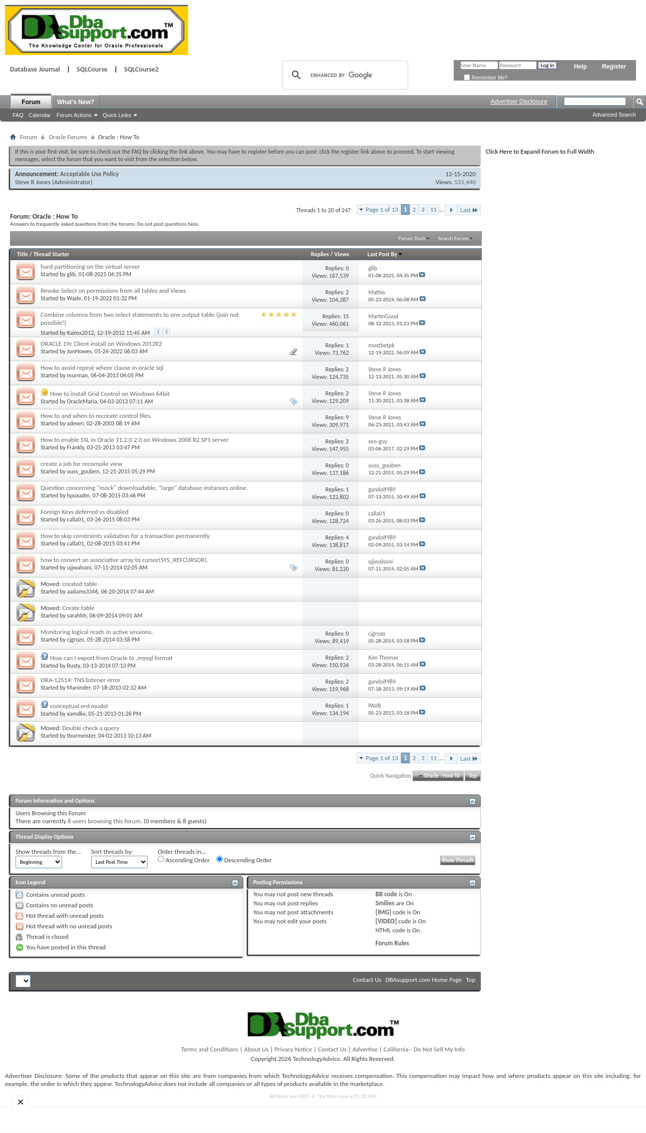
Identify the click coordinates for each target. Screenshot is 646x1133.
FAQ (18, 115)
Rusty (73, 665)
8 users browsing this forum (104, 821)
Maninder (79, 687)
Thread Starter (52, 254)
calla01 (75, 519)
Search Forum (453, 238)
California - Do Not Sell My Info (424, 1049)
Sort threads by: (112, 851)
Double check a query (90, 728)
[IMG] (384, 912)
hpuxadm (78, 495)
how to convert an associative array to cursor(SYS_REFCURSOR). (124, 559)
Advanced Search (614, 115)
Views (341, 254)
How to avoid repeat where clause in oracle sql (102, 367)
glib (71, 274)
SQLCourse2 (141, 69)
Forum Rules (392, 943)
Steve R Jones (33, 182)
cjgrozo (75, 639)
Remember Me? (485, 78)
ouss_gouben (83, 471)
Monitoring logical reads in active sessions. (97, 632)
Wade (74, 298)
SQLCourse (92, 69)
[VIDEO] (386, 921)
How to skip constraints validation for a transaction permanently (125, 535)
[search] (343, 75)
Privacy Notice (293, 1049)
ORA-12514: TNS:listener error (81, 680)
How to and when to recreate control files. (96, 415)
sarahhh (77, 615)
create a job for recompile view (81, 463)
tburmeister (81, 735)
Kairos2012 (80, 332)
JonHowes (79, 351)
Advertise (365, 1049)
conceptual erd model (79, 706)
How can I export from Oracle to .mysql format (111, 658)
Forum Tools (412, 238)
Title (22, 254)
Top (473, 776)
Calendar (40, 115)
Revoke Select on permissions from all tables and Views (113, 290)
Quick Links (117, 115)
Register (614, 66)
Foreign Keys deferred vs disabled (85, 511)
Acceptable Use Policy (89, 174)
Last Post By (385, 254)
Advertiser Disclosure (519, 101)
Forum (31, 102)
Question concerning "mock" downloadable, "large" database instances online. (144, 487)
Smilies (385, 903)
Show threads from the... (48, 851)
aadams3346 (82, 591)
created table (79, 584)
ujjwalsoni (79, 567)
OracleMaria (82, 401)
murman (77, 375)
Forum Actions (74, 115)
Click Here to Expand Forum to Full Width (540, 151)
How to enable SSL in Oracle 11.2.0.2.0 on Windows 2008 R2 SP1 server (134, 439)
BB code (386, 894)
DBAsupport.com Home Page (424, 979)
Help (580, 66)
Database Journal (35, 69)
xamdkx (76, 713)
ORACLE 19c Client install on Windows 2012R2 (101, 343)
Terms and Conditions (209, 1049)
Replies (320, 254)
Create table (78, 608)
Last (469, 210)
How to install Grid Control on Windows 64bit (110, 393)
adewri (75, 423)
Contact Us (367, 979)
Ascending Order (184, 860)
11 (433, 209)
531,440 (465, 182)
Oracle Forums (68, 137)
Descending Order (244, 860)
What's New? (75, 102)
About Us (256, 1049)
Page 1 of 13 (382, 209)
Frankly (75, 447)
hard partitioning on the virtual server (90, 266)
